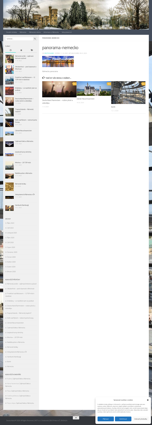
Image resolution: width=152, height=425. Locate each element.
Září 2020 (10, 242)
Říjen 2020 (10, 237)
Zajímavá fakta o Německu (24, 141)
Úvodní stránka (11, 32)
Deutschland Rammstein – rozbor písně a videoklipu (57, 101)
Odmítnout (123, 419)
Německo (23, 32)
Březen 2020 (11, 271)
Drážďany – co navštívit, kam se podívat (26, 89)
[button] (148, 400)
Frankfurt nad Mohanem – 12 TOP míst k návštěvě (25, 78)
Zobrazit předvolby (140, 419)
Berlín (113, 107)
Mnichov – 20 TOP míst (23, 162)
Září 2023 (10, 228)
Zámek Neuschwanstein (86, 98)
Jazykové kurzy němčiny (23, 152)
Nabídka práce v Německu (23, 173)
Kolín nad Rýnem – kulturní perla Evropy (26, 121)
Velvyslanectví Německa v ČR (25, 194)
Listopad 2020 (12, 233)
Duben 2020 (11, 266)
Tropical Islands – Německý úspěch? (24, 110)
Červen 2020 (11, 257)
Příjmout (106, 419)
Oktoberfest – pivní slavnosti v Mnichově (25, 67)
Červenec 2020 (12, 252)
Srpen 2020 (11, 247)
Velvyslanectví (67, 32)
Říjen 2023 (10, 223)
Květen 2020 (11, 262)
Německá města (35, 32)
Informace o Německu (51, 32)
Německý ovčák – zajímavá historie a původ (24, 57)
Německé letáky (20, 184)
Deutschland (18, 7)
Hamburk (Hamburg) (22, 205)
